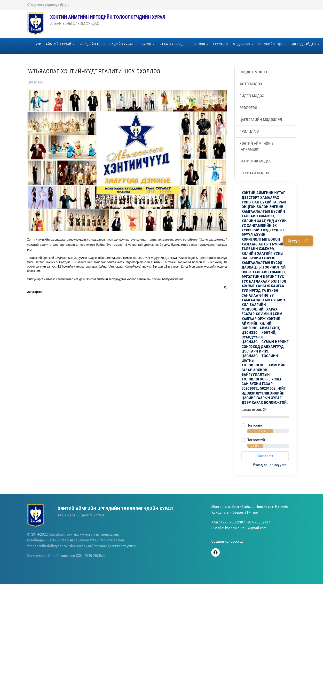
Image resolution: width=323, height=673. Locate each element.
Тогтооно (254, 425)
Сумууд (298, 241)
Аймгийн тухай (59, 44)
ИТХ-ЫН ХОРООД (171, 44)
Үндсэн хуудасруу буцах (48, 4)
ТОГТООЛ (199, 44)
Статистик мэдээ (255, 161)
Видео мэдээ (251, 95)
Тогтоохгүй (256, 439)
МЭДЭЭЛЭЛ (242, 44)
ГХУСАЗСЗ (220, 44)
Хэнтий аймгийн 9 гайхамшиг (256, 146)
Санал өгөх (265, 456)
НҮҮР (37, 44)
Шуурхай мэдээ (254, 173)
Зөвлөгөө (248, 107)
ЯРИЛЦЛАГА (249, 131)
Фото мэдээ (250, 84)
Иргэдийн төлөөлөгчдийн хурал (106, 44)
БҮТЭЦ (147, 44)
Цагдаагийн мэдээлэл (260, 119)
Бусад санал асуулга (270, 465)
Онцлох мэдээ (253, 72)
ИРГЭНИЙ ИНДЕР (271, 44)
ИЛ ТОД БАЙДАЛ (304, 44)
